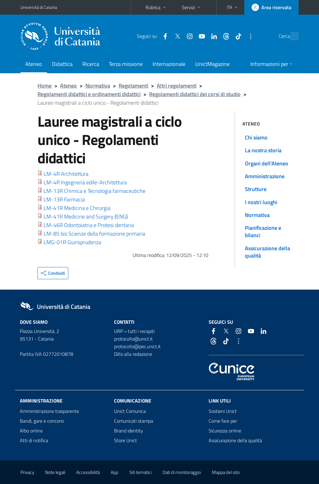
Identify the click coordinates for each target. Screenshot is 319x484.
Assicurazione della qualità (267, 252)
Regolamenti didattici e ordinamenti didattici (89, 94)
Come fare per (223, 420)
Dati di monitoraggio (182, 472)
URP (118, 331)
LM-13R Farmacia (64, 199)
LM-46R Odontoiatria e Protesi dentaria (89, 225)
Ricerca (90, 64)
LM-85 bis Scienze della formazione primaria (94, 233)
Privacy (27, 472)
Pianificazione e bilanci (263, 231)
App (114, 472)
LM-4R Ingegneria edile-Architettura (85, 182)
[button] (232, 7)
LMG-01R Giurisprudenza (72, 242)
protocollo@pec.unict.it (137, 346)
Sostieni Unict (223, 411)
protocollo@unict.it (133, 338)
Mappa (226, 472)
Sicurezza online (225, 430)
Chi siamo (256, 137)
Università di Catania (38, 7)
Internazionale (168, 64)
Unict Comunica (130, 411)
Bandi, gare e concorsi (42, 420)
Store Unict (125, 440)
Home (45, 85)
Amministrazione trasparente (49, 411)
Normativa (97, 85)
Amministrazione (265, 176)
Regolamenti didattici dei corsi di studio (195, 94)
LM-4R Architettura (66, 174)
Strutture (256, 189)
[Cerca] (292, 36)
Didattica (62, 64)
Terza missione (126, 64)
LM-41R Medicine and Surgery (78, 216)
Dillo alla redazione (133, 354)
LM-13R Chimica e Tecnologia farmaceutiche (94, 191)
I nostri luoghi (261, 202)
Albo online (31, 430)
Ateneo (33, 64)
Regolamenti (133, 85)
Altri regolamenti (176, 85)
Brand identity (128, 430)
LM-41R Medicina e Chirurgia (77, 208)
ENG (121, 216)
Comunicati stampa (133, 420)
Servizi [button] (192, 7)
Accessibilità (88, 472)
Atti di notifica (34, 440)
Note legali (55, 472)
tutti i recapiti (141, 331)
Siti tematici (140, 472)
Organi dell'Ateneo (266, 163)
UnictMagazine (212, 64)
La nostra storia (263, 150)
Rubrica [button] (156, 7)
